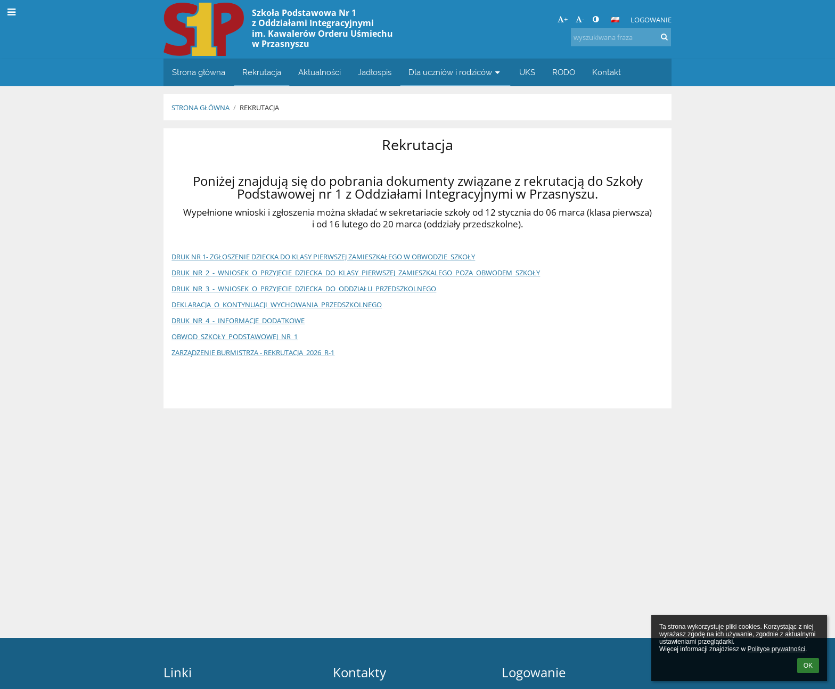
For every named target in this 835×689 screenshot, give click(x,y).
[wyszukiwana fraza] (621, 37)
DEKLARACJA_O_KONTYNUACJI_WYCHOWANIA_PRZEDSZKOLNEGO (276, 304)
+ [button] (563, 19)
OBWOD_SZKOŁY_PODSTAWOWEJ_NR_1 (234, 336)
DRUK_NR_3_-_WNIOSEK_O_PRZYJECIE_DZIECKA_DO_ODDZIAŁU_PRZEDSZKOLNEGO (303, 288)
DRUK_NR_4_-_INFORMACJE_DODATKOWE (238, 320)
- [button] (580, 19)
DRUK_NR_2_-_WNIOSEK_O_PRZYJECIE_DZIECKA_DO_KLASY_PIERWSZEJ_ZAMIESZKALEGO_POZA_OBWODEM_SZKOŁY (355, 272)
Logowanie (651, 19)
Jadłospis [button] (374, 72)
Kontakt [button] (606, 72)
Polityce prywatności (776, 649)
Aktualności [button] (319, 72)
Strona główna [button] (198, 72)
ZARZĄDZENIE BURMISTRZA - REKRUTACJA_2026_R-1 (252, 352)
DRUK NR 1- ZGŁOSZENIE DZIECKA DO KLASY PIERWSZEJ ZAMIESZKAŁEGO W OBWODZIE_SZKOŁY (323, 256)
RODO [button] (563, 72)
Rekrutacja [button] (261, 72)
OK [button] (808, 665)
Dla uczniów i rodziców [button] (455, 72)
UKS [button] (527, 72)
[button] (615, 19)
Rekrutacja (259, 107)
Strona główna (200, 107)
